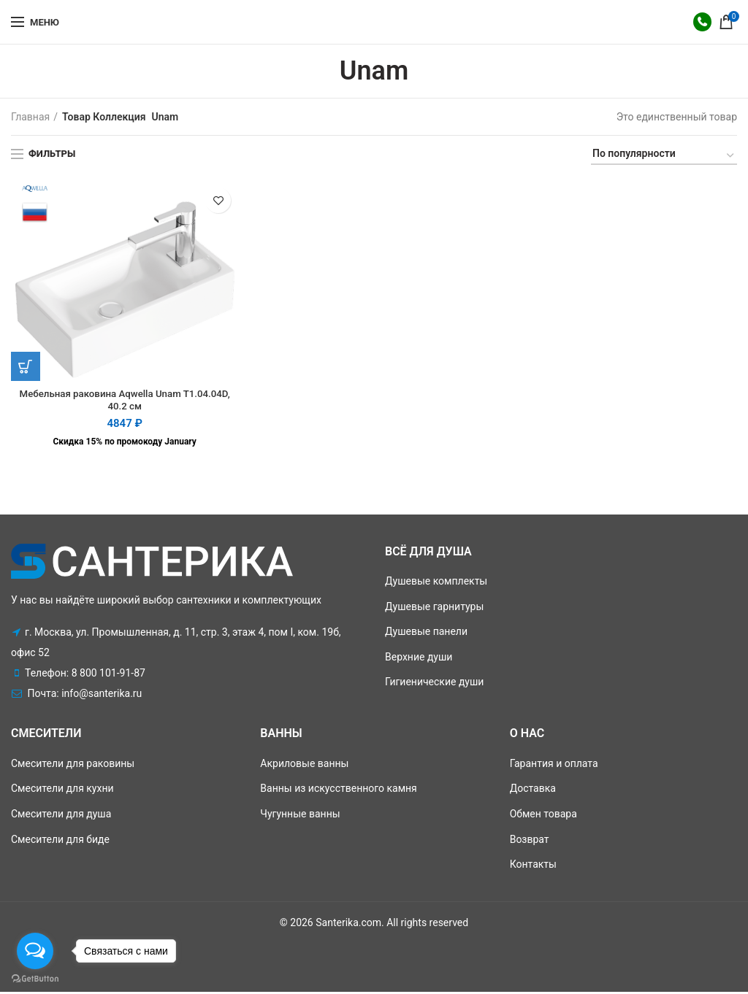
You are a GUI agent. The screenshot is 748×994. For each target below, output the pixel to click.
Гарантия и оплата (554, 765)
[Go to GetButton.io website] (35, 979)
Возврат (529, 841)
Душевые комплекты (436, 582)
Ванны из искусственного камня (338, 790)
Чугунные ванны (300, 815)
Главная (30, 117)
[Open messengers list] (35, 951)
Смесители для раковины (72, 765)
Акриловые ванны (304, 765)
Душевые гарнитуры (434, 608)
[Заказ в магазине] (664, 156)
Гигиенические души (434, 684)
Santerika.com (348, 924)
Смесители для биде (60, 841)
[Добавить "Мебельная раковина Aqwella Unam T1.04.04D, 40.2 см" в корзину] (25, 366)
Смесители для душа (61, 815)
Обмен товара (543, 815)
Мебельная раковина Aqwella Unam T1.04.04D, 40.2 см (125, 401)
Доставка (533, 790)
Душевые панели (426, 633)
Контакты (533, 865)
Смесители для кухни (62, 790)
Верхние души (418, 658)
